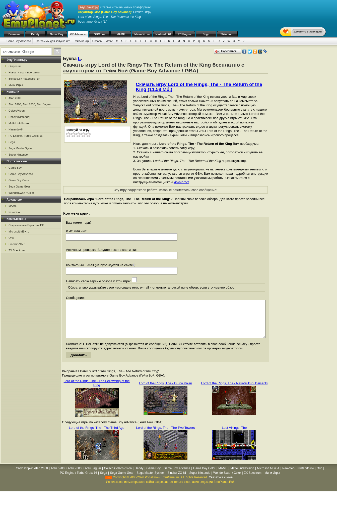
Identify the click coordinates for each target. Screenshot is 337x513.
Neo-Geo (14, 212)
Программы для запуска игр (52, 40)
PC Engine (184, 34)
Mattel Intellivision (19, 123)
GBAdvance (78, 34)
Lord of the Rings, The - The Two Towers (165, 435)
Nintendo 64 (163, 34)
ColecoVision (17, 110)
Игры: (109, 40)
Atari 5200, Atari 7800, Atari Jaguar (30, 104)
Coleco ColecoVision (118, 476)
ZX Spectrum (17, 250)
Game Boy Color (19, 180)
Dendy (35, 34)
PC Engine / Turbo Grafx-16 (26, 135)
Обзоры (97, 40)
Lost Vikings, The (234, 435)
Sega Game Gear (19, 186)
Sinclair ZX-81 (17, 244)
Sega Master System (21, 148)
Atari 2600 (15, 98)
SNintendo (227, 34)
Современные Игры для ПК (26, 225)
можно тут (181, 182)
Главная (14, 34)
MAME (120, 34)
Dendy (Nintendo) (19, 116)
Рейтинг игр (81, 40)
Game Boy (56, 34)
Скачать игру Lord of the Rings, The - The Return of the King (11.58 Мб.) (199, 87)
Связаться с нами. (221, 485)
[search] (25, 52)
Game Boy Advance (19, 40)
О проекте (15, 66)
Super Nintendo (18, 154)
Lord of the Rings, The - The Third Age (96, 435)
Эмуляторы (24, 476)
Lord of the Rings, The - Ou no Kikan (165, 391)
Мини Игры (142, 34)
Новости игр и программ (24, 72)
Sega (206, 34)
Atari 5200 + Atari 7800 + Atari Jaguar (76, 476)
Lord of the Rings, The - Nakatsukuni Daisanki (234, 391)
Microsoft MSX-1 (19, 231)
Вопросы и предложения (24, 78)
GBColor (99, 34)
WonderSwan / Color (21, 192)
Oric (11, 237)
